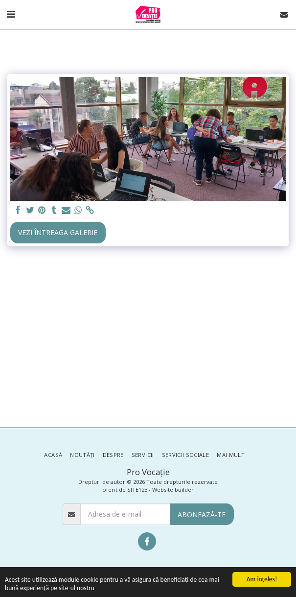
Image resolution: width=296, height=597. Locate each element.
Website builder (173, 489)
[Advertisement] (148, 339)
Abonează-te (202, 514)
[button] (10, 14)
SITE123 (137, 489)
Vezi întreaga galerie (57, 232)
